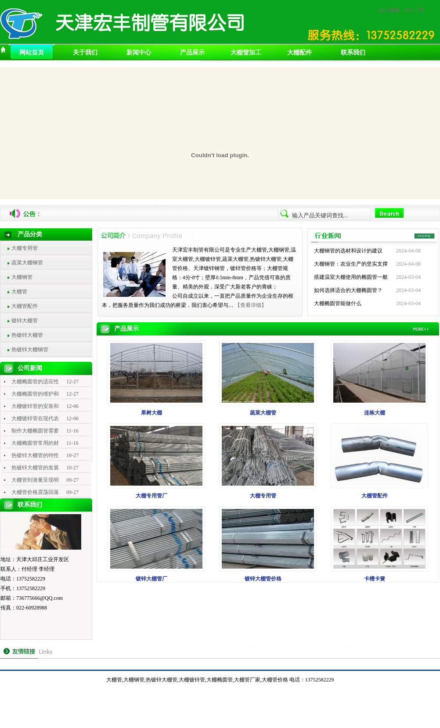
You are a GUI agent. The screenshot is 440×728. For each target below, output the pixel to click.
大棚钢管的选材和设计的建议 (348, 251)
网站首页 (31, 52)
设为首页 (414, 10)
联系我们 (353, 52)
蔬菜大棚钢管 (27, 262)
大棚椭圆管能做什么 (337, 303)
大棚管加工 (246, 52)
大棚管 (19, 291)
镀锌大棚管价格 (263, 579)
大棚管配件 (24, 306)
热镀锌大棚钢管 (29, 349)
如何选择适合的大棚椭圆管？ (348, 290)
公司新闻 (30, 368)
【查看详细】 (251, 305)
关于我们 (85, 52)
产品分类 (30, 234)
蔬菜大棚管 (263, 413)
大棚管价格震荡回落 (35, 492)
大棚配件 (299, 52)
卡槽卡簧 (374, 579)
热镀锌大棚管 (27, 335)
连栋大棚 (374, 413)
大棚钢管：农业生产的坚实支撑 (351, 264)
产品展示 (192, 52)
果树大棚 (151, 413)
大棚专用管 (24, 248)
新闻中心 (138, 52)
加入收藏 (388, 10)
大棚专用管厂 (151, 496)
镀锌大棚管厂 (151, 579)
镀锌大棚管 (24, 320)
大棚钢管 (21, 277)
